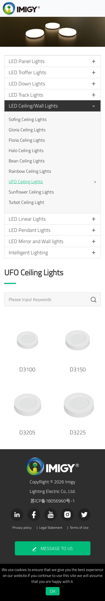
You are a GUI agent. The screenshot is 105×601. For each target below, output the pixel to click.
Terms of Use (79, 527)
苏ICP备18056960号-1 (53, 500)
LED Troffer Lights (27, 72)
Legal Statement (50, 527)
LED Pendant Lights (29, 230)
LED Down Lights (27, 83)
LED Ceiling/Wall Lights (33, 106)
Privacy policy (22, 527)
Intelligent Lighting (28, 252)
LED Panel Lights (27, 61)
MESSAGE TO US (52, 548)
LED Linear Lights (27, 219)
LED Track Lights (26, 95)
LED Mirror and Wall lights (36, 241)
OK (52, 591)
